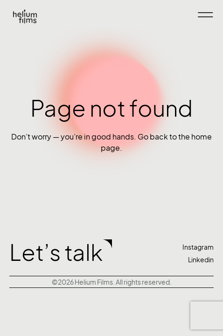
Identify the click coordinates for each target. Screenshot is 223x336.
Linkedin (201, 260)
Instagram (198, 247)
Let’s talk (56, 252)
